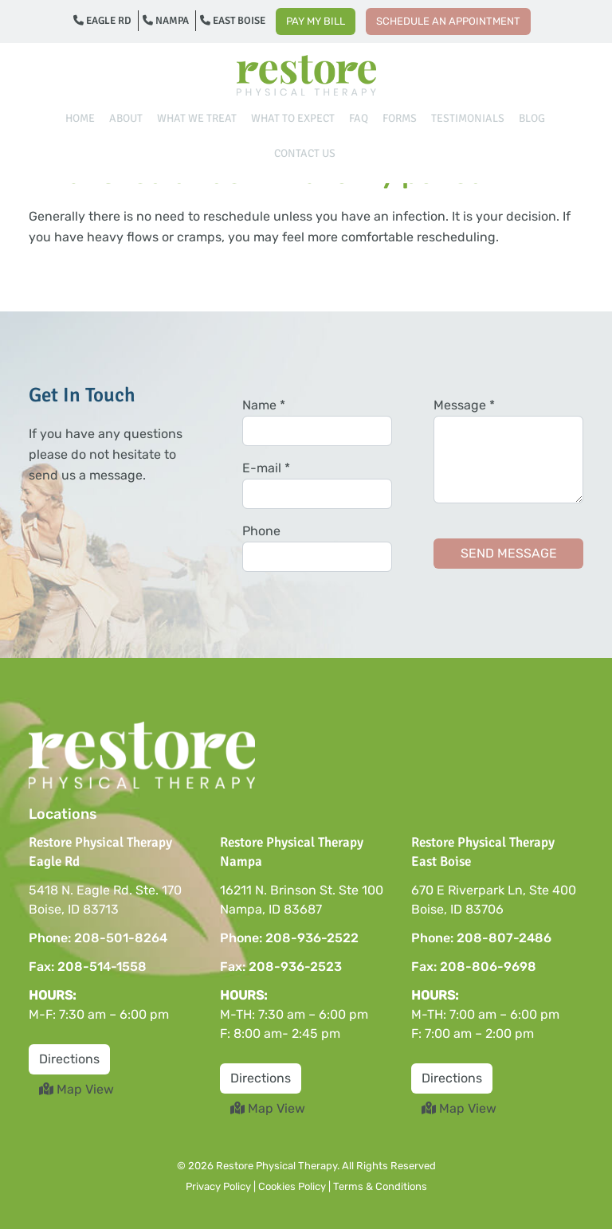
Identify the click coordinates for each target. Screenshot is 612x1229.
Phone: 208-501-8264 (98, 937)
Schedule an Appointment (448, 21)
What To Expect (293, 118)
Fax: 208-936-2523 (281, 966)
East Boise (232, 20)
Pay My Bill (315, 21)
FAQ (358, 118)
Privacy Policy (218, 1186)
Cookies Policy (292, 1186)
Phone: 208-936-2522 (289, 937)
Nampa (166, 20)
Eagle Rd (102, 20)
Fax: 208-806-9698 (473, 966)
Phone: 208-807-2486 (481, 937)
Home (80, 118)
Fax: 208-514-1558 (88, 966)
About (126, 118)
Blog (532, 118)
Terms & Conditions (380, 1186)
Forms (399, 118)
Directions (69, 1059)
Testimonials (467, 118)
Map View (76, 1089)
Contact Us (304, 153)
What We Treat (197, 118)
